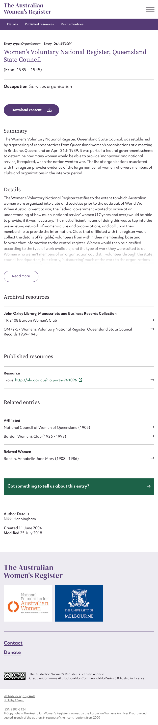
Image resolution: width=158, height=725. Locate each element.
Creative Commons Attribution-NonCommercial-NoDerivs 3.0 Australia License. (87, 678)
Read (17, 276)
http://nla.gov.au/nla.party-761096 (46, 380)
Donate (12, 652)
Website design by (19, 696)
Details (12, 24)
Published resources (39, 24)
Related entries (72, 24)
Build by (14, 700)
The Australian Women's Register (27, 8)
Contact (13, 643)
